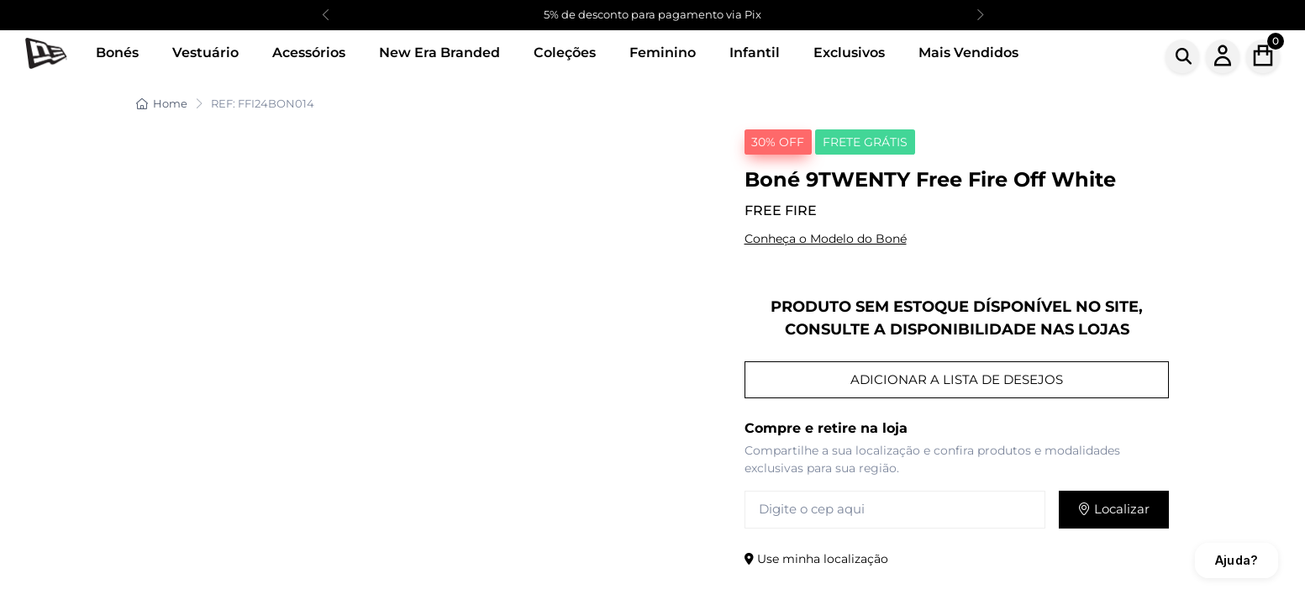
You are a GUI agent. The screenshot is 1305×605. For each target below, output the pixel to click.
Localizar (1114, 509)
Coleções (565, 52)
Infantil (754, 52)
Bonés (117, 52)
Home (161, 103)
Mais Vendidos (968, 52)
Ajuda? (1236, 560)
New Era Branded (439, 52)
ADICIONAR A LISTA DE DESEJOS (956, 379)
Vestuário (205, 52)
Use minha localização (816, 558)
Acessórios (308, 52)
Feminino (662, 52)
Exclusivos (849, 52)
